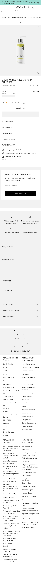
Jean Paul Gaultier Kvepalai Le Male (9, 540)
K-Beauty (25, 406)
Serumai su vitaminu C (29, 423)
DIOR (5, 374)
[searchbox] (20, 11)
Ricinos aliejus (27, 493)
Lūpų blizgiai (26, 420)
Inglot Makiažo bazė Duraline (10, 467)
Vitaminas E (26, 449)
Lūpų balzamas (27, 426)
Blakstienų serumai (28, 377)
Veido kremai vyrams (29, 393)
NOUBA (5, 411)
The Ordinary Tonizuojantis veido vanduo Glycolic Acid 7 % (11, 487)
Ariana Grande (8, 396)
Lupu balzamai (27, 396)
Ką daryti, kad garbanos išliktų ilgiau (30, 515)
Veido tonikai (26, 413)
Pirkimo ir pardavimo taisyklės (20, 343)
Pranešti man (20, 108)
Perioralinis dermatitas (29, 458)
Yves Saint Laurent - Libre (10, 404)
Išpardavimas (26, 381)
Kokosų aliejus (27, 500)
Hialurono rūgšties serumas (28, 389)
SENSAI (5, 435)
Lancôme (6, 408)
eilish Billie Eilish (8, 387)
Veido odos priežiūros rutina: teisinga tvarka (30, 523)
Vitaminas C (26, 519)
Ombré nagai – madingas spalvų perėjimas (28, 478)
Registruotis (20, 194)
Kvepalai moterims (28, 364)
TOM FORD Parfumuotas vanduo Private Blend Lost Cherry (11, 448)
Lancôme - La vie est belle (10, 428)
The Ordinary (7, 384)
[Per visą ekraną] (38, 73)
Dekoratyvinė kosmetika (30, 367)
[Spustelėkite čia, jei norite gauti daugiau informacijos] (38, 2)
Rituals (5, 367)
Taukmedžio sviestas (29, 496)
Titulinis (3, 17)
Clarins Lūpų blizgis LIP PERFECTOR (11, 502)
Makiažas (25, 374)
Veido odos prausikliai (32, 17)
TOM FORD (7, 420)
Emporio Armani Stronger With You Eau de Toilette (11, 456)
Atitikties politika (20, 339)
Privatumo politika (20, 331)
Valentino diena (27, 371)
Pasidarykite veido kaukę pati (30, 504)
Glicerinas (25, 461)
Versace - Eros (8, 399)
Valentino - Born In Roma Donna (11, 416)
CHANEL (6, 371)
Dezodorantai (27, 403)
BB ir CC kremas (27, 384)
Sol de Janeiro (8, 364)
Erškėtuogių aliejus (28, 527)
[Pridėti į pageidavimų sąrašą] (38, 27)
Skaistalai (25, 399)
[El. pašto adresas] (20, 185)
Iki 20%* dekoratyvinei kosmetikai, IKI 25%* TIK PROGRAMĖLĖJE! (15, 2)
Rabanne (6, 423)
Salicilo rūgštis (27, 446)
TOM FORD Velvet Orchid (9, 545)
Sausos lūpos (27, 483)
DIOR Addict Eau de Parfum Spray (10, 555)
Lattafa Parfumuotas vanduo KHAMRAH (10, 462)
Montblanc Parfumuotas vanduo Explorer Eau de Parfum (11, 526)
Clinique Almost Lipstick (11, 494)
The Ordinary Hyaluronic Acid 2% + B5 (11, 507)
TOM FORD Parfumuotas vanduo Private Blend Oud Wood (11, 533)
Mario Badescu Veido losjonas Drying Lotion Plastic (11, 474)
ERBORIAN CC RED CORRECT (9, 550)
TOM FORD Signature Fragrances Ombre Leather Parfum (10, 518)
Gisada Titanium (8, 497)
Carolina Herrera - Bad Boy (11, 392)
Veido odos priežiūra (15, 17)
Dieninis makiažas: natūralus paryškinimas (30, 510)
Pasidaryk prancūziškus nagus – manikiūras (30, 454)
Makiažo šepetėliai (28, 410)
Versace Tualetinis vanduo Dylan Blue (9, 480)
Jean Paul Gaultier (9, 377)
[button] (20, 304)
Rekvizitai (20, 335)
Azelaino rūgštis (27, 490)
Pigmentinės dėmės (29, 486)
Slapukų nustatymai (20, 347)
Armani (5, 381)
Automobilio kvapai (29, 472)
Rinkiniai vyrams (27, 416)
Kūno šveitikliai (27, 430)
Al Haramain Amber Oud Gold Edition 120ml (11, 512)
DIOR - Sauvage (8, 432)
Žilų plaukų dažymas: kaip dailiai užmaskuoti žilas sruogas (30, 467)
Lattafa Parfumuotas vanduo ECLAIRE (10, 561)
